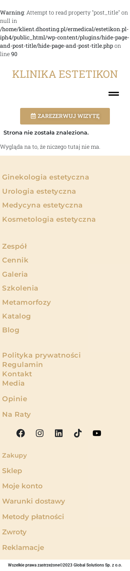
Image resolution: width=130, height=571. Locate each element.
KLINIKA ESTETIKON (65, 74)
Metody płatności (33, 517)
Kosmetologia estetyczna (49, 219)
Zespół (14, 246)
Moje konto (22, 486)
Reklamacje (23, 547)
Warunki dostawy (33, 501)
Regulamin (22, 364)
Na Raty (16, 414)
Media (13, 383)
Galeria (15, 274)
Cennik (15, 260)
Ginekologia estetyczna (45, 177)
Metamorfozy (26, 302)
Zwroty (14, 532)
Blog (10, 330)
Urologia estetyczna (39, 191)
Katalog (16, 316)
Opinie (14, 399)
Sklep (12, 471)
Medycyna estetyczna (42, 205)
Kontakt (17, 374)
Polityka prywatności (41, 355)
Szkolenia (20, 288)
